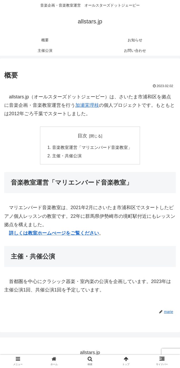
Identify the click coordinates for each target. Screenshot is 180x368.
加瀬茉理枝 (87, 105)
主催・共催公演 (67, 156)
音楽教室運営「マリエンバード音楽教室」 (92, 147)
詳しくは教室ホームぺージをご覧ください (54, 233)
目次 (82, 135)
